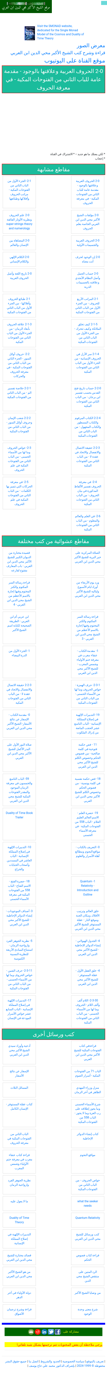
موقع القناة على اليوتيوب (74, 60)
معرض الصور (91, 45)
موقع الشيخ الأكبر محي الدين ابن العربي (26, 7)
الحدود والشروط (50, 1361)
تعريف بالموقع (95, 1361)
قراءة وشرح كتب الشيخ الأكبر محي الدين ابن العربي (57, 52)
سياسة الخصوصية (73, 1361)
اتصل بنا (33, 1361)
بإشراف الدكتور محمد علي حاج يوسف (52, 1365)
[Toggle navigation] (104, 3)
